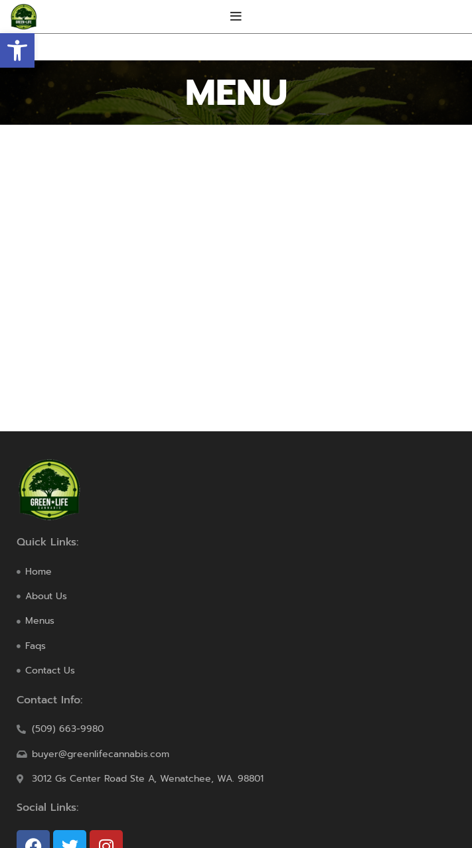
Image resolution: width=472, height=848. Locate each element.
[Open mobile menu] (236, 16)
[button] (17, 50)
